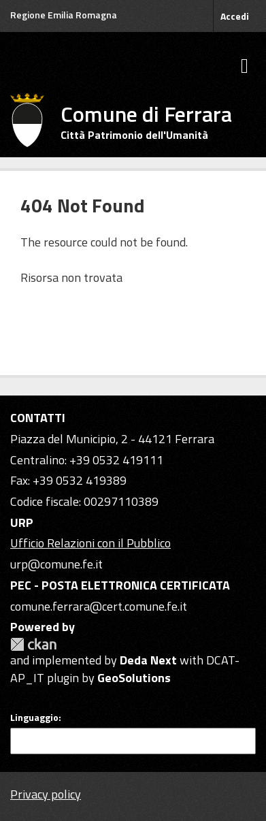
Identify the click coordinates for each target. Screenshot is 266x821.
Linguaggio (34, 717)
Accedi (234, 16)
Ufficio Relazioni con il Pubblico (90, 543)
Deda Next (148, 660)
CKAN (33, 644)
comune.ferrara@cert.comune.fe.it (98, 606)
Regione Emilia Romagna (63, 14)
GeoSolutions (134, 678)
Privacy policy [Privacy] (45, 794)
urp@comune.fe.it (56, 564)
